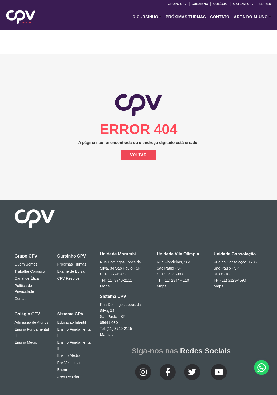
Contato (21, 299)
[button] (146, 17)
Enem (62, 370)
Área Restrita (68, 377)
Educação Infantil (71, 322)
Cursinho (200, 3)
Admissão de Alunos (32, 322)
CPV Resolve (68, 278)
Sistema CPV (243, 3)
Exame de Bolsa (70, 271)
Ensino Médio (26, 342)
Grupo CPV (177, 3)
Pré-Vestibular (69, 363)
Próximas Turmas (186, 16)
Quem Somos (26, 264)
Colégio (220, 3)
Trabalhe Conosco (30, 271)
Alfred (264, 3)
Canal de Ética (27, 278)
